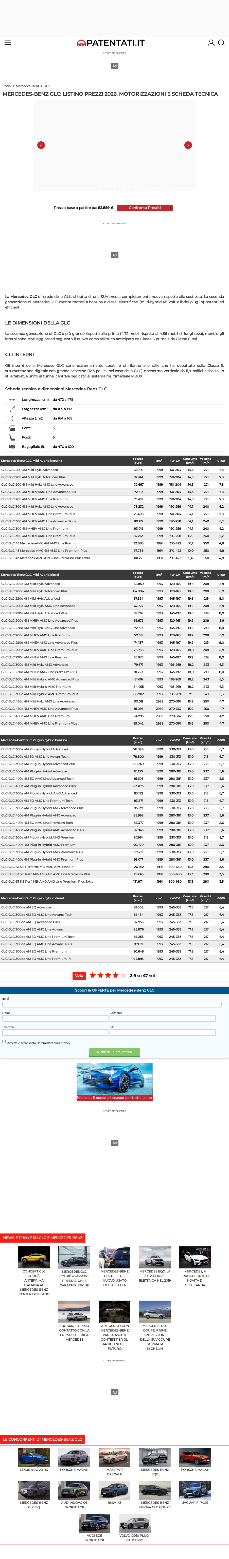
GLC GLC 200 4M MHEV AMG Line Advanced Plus (38, 492)
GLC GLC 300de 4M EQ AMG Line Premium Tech (38, 937)
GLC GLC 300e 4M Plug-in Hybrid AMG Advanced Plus (42, 808)
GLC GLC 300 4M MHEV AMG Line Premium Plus (38, 536)
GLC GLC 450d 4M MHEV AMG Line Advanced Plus (39, 709)
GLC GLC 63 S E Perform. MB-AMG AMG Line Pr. (37, 867)
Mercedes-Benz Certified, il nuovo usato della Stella (114, 1266)
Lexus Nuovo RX (34, 1460)
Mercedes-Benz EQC (155, 1462)
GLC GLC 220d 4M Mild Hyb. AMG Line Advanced (38, 628)
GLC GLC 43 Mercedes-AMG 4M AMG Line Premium (40, 543)
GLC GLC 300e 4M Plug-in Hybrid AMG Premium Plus (42, 852)
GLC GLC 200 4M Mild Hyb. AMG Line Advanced (37, 484)
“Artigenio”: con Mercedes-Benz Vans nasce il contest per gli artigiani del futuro (114, 1326)
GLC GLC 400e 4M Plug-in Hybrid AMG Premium (38, 845)
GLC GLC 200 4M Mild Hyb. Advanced (29, 470)
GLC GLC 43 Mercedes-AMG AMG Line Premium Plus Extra (45, 558)
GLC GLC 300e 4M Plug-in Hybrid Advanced (34, 749)
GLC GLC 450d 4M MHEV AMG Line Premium (35, 716)
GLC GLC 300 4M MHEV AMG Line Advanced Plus (38, 521)
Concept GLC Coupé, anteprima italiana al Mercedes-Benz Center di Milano (34, 1271)
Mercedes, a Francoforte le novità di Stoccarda (195, 1266)
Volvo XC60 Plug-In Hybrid (135, 1528)
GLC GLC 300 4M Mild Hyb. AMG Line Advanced (37, 506)
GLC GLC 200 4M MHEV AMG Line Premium (34, 499)
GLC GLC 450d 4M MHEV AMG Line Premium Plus (39, 723)
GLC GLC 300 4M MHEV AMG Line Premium (34, 528)
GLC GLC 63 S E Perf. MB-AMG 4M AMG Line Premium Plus (45, 874)
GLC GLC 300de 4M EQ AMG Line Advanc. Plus (36, 944)
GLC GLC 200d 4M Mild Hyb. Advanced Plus (34, 591)
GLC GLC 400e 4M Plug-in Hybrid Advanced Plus (38, 786)
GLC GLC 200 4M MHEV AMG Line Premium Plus (38, 514)
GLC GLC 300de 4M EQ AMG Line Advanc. (32, 929)
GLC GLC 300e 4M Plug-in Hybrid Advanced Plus (38, 764)
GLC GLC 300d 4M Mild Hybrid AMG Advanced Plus (40, 679)
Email (5, 998)
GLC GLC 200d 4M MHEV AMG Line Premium (35, 635)
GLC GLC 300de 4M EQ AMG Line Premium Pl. (36, 959)
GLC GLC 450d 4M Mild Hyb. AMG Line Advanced (38, 701)
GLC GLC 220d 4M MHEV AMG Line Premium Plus (39, 672)
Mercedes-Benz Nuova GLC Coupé (155, 1495)
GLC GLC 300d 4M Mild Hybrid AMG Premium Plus (39, 694)
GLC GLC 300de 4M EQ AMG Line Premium (34, 951)
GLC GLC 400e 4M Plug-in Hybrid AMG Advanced (38, 815)
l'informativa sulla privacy (54, 1043)
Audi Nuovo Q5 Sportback (74, 1495)
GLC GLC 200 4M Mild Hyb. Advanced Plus (33, 477)
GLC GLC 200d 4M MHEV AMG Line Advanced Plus (39, 620)
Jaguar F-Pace (195, 1493)
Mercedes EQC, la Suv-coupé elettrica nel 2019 (155, 1264)
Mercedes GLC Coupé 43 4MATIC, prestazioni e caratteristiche (74, 1266)
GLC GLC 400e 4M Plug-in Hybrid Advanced (34, 771)
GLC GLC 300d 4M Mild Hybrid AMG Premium (36, 687)
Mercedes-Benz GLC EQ (34, 1495)
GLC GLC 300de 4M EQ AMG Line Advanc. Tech (36, 915)
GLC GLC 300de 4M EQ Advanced (26, 907)
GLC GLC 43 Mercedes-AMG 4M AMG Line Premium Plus (44, 551)
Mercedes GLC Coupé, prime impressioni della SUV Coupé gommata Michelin (155, 1326)
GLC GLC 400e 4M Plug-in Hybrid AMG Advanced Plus (42, 830)
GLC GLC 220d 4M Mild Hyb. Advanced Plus (34, 613)
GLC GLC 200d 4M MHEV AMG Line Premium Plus (39, 650)
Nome (6, 1013)
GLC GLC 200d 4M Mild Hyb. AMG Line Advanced (38, 606)
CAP (112, 1027)
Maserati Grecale (114, 1462)
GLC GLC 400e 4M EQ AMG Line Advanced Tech (37, 779)
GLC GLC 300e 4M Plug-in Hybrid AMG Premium (38, 837)
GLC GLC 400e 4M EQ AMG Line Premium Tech (37, 823)
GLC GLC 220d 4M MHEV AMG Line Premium (35, 657)
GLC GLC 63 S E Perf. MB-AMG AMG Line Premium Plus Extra (47, 881)
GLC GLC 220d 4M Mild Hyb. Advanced (30, 598)
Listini (7, 86)
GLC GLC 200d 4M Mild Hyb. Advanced (30, 584)
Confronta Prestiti (145, 207)
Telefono (8, 1027)
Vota (79, 975)
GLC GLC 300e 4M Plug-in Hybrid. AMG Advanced (39, 793)
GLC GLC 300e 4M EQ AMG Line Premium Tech (37, 801)
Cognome (116, 1013)
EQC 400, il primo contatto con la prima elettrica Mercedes (74, 1321)
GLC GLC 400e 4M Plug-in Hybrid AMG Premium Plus (42, 859)
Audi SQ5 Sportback (94, 1528)
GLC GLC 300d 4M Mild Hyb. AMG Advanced (34, 665)
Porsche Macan (74, 1460)
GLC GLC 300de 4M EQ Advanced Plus (30, 922)
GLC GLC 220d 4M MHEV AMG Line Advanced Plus (39, 642)
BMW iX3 (114, 1493)
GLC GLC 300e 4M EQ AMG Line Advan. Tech (34, 756)
